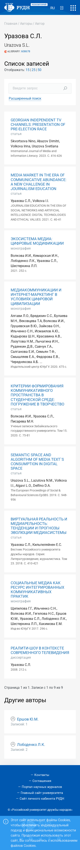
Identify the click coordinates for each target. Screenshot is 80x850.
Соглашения (41, 781)
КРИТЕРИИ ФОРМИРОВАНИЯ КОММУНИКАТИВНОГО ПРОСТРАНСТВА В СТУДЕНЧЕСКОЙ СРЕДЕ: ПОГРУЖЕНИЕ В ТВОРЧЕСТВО (37, 395)
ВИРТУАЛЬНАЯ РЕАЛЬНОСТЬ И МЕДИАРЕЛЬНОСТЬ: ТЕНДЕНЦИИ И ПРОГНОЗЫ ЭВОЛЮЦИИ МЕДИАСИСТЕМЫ (39, 526)
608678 (25, 51)
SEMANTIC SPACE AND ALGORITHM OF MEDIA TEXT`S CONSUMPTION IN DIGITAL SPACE (37, 462)
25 (33, 70)
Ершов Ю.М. (28, 719)
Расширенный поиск (25, 98)
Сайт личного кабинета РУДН (42, 799)
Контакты (41, 775)
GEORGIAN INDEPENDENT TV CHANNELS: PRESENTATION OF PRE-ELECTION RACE (38, 124)
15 (27, 70)
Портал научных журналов (42, 787)
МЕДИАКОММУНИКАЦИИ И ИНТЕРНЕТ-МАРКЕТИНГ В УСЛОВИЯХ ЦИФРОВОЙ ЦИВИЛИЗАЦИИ (36, 297)
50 (39, 70)
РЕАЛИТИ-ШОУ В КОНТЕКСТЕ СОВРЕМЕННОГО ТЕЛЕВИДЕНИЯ (40, 650)
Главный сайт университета (42, 793)
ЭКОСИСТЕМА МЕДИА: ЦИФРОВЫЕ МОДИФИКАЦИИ (37, 241)
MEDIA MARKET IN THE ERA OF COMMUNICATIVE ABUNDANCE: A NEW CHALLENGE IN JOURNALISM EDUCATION (38, 182)
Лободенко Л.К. (31, 744)
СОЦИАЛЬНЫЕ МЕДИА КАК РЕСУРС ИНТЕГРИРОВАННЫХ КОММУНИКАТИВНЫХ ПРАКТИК (37, 590)
